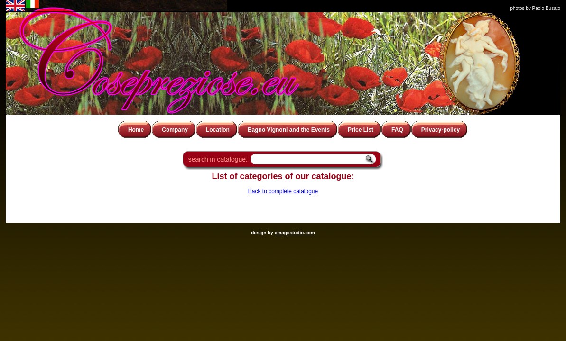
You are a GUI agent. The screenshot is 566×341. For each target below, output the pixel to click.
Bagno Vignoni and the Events (289, 129)
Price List (360, 129)
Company (175, 129)
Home (136, 129)
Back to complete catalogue (283, 191)
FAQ (397, 129)
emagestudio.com (295, 232)
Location (218, 129)
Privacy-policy (440, 129)
